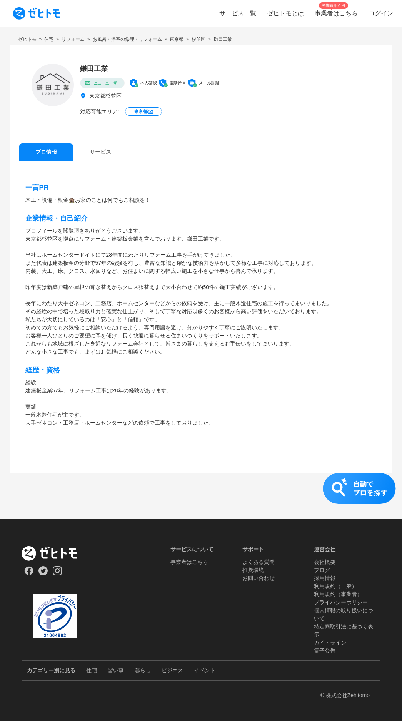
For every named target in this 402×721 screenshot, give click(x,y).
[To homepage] (36, 13)
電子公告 (324, 651)
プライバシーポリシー (341, 602)
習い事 (116, 670)
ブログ (322, 570)
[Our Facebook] (29, 573)
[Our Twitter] (43, 573)
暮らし (143, 670)
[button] (201, 496)
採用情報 (324, 578)
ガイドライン (330, 643)
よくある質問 (258, 562)
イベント (204, 670)
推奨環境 (253, 570)
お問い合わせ (258, 578)
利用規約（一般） (335, 586)
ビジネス (172, 670)
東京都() (143, 111)
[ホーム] (55, 553)
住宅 (91, 670)
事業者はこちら (189, 562)
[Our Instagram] (57, 573)
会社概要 (324, 562)
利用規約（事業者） (338, 594)
